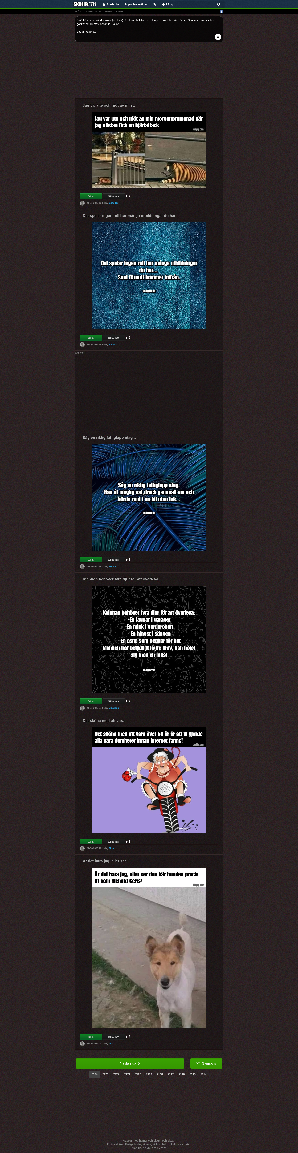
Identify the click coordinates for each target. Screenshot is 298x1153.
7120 (138, 1074)
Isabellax (113, 203)
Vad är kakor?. (86, 31)
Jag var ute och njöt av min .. (109, 105)
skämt (79, 11)
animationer (93, 11)
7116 (182, 1074)
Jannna (113, 344)
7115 (193, 1074)
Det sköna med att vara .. (105, 721)
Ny (154, 4)
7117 (171, 1074)
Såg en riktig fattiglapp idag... (109, 437)
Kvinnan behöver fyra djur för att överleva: (121, 579)
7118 (160, 1074)
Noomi (112, 566)
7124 (94, 1074)
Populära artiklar (136, 4)
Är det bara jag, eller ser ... (106, 861)
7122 (116, 1074)
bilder (109, 11)
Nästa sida (130, 1063)
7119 (149, 1074)
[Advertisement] (149, 71)
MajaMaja (114, 708)
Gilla (91, 196)
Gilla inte (113, 196)
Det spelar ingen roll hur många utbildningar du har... (131, 216)
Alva (111, 1043)
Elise (111, 848)
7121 (127, 1074)
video (119, 11)
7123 (105, 1074)
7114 (203, 1074)
